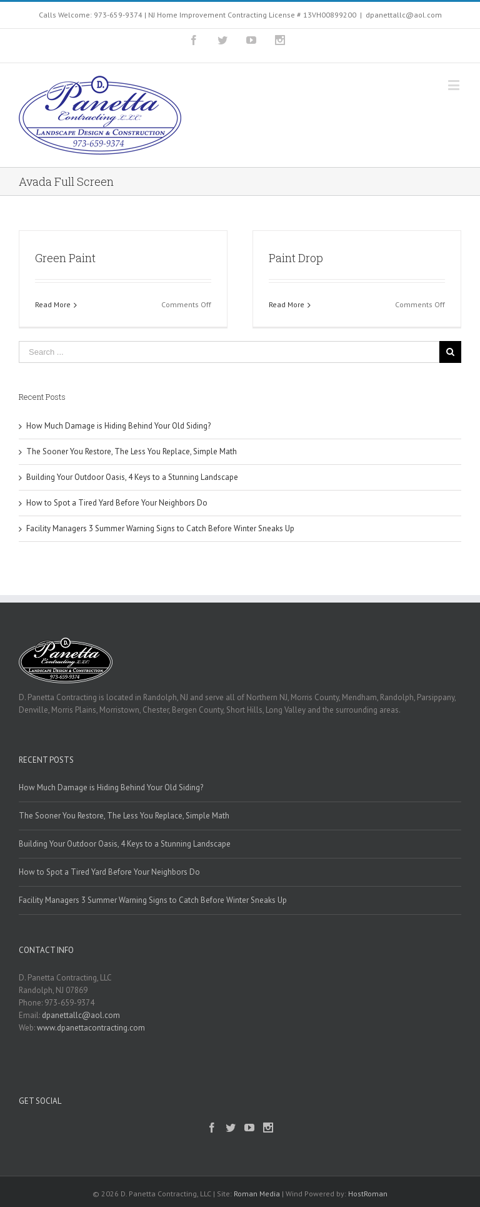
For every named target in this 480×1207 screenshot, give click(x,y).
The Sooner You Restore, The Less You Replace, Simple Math (131, 451)
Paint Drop (296, 257)
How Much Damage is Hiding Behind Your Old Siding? (118, 425)
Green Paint (65, 257)
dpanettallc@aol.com (404, 14)
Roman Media (257, 1193)
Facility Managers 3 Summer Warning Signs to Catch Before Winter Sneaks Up (160, 528)
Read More (53, 304)
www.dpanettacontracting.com (91, 1027)
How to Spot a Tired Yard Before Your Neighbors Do (117, 502)
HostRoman (368, 1193)
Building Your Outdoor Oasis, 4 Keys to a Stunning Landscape (132, 477)
